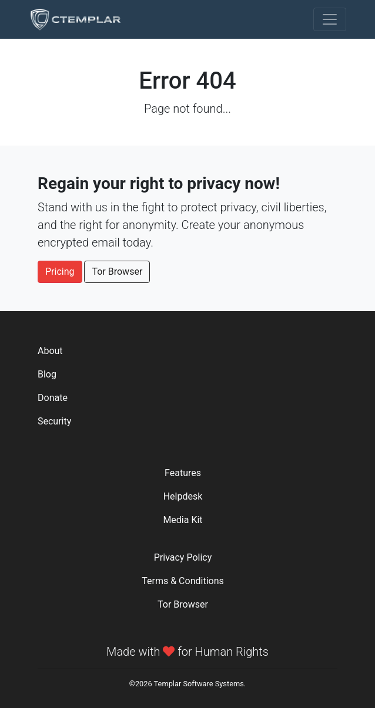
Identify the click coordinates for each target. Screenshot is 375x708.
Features (183, 472)
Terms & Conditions (183, 580)
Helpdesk (183, 496)
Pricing (60, 271)
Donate (53, 397)
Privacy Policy (183, 557)
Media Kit (182, 519)
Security (54, 421)
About (50, 350)
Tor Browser (117, 271)
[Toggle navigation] (329, 19)
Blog (47, 374)
